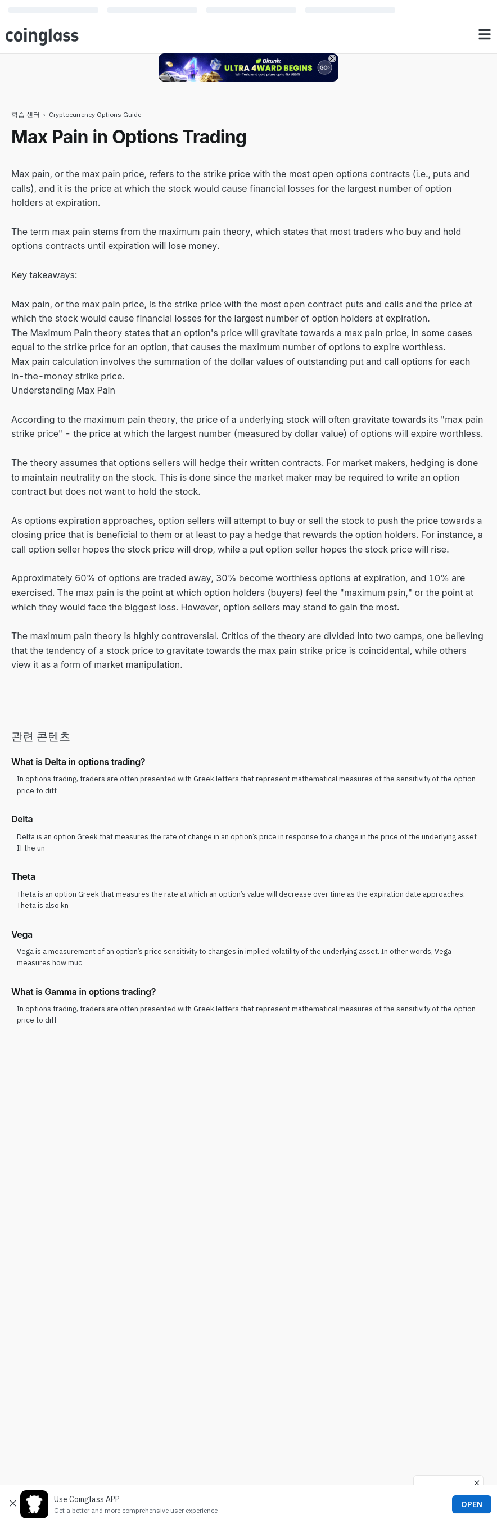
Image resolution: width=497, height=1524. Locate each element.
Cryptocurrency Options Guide (95, 114)
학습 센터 (25, 114)
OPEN (471, 1504)
